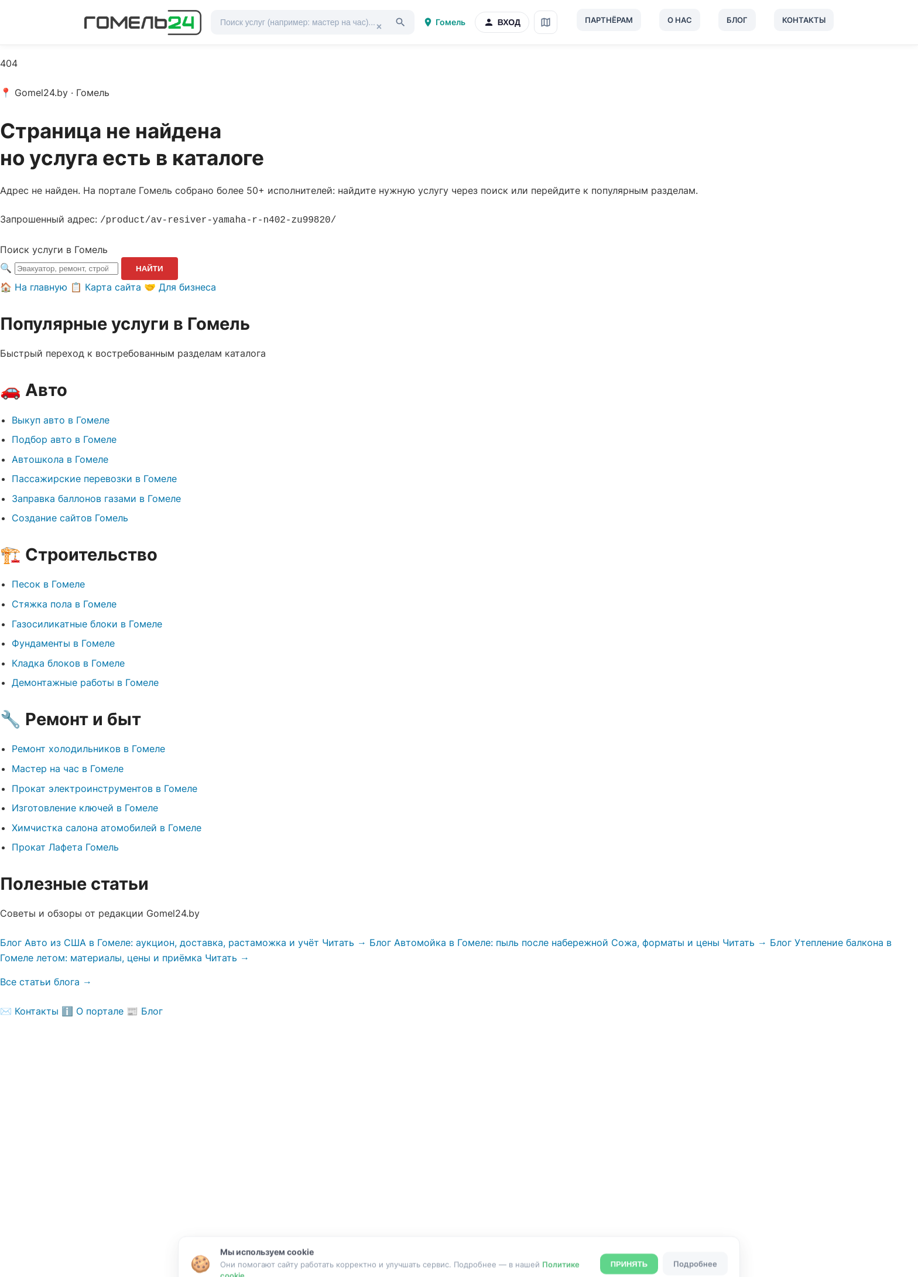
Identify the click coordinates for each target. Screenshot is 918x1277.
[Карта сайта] (545, 22)
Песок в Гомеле (48, 583)
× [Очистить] (379, 25)
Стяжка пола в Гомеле (64, 603)
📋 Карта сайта (105, 286)
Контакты (803, 20)
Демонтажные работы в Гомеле (85, 681)
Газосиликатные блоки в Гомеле (87, 623)
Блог (737, 20)
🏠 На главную (33, 286)
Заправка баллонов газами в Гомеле (96, 497)
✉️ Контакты (29, 1010)
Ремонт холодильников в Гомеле (88, 747)
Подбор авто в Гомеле (64, 438)
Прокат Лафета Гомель (65, 846)
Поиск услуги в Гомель (54, 248)
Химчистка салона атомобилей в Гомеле (106, 826)
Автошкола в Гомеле (60, 458)
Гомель (444, 22)
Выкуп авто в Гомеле (60, 419)
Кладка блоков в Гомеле (68, 662)
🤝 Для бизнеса (180, 286)
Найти (149, 267)
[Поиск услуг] (313, 22)
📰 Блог (144, 1010)
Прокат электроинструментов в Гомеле (104, 787)
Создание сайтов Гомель (70, 517)
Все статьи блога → (46, 980)
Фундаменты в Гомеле (63, 642)
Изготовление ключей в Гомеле (85, 806)
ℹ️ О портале (92, 1010)
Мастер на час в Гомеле (68, 767)
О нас (679, 20)
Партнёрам (609, 20)
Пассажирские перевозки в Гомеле (94, 477)
